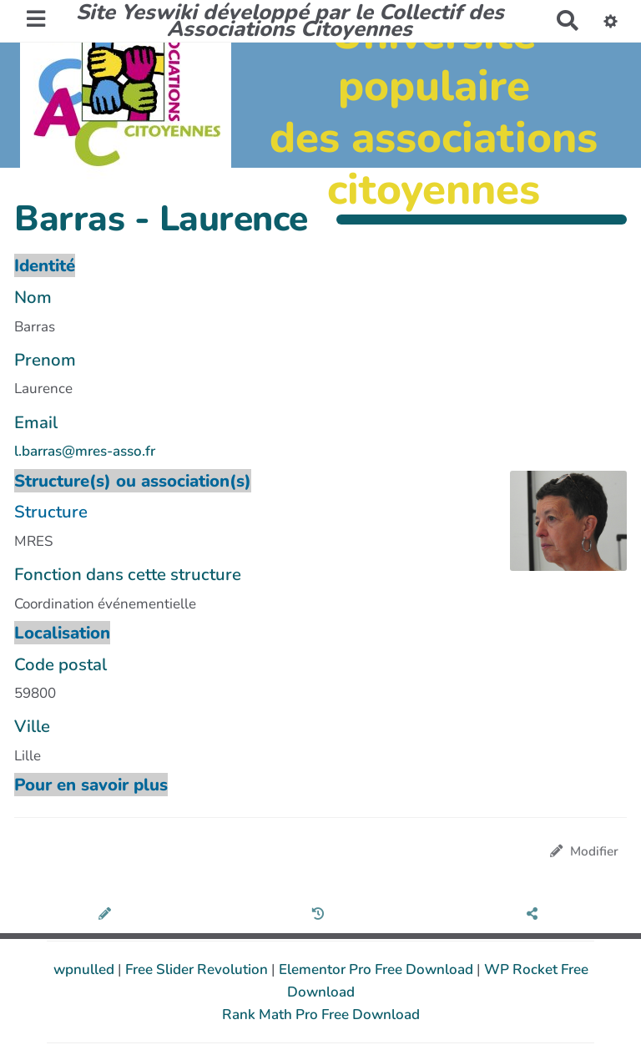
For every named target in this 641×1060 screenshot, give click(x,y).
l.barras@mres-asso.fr (84, 451)
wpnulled (85, 969)
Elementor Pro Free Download (378, 969)
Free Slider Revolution (198, 969)
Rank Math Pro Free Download (321, 1014)
